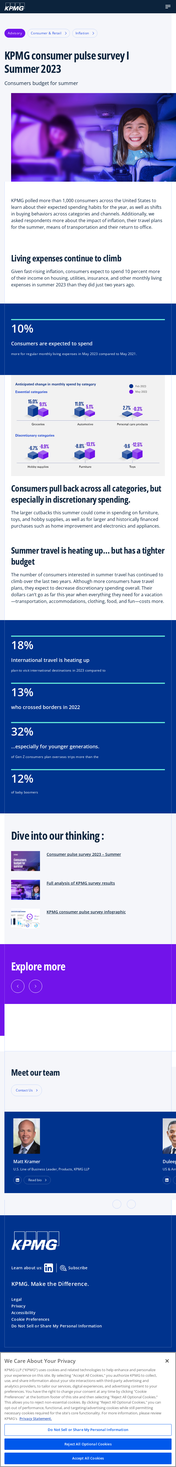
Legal (16, 1299)
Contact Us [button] (24, 1090)
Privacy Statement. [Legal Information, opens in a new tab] (35, 1418)
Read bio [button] (35, 1180)
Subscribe (74, 1268)
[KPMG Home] (14, 6)
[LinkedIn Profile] (17, 1180)
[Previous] (17, 986)
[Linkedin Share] (48, 1267)
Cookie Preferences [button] (30, 1319)
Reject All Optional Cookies (88, 1444)
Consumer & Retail (49, 33)
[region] (88, 1409)
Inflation (85, 33)
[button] (167, 6)
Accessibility (23, 1312)
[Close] (167, 1361)
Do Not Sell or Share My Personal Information (56, 1326)
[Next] (35, 986)
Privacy (18, 1306)
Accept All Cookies (88, 1458)
